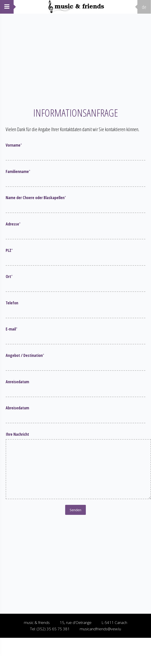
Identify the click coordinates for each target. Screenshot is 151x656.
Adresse (13, 224)
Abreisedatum (17, 408)
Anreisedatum (17, 381)
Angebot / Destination (25, 355)
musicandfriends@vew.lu (100, 628)
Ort (9, 276)
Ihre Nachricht (17, 434)
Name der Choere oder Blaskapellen (36, 197)
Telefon (12, 302)
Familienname (18, 171)
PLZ (9, 250)
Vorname (14, 145)
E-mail (11, 329)
